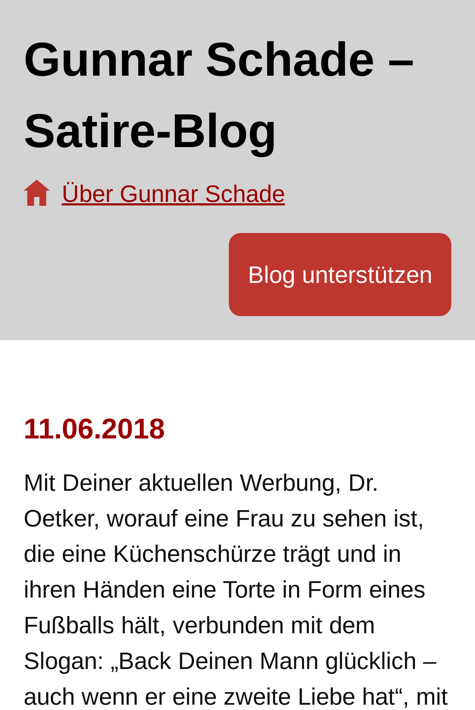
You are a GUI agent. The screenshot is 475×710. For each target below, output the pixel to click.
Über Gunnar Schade (173, 193)
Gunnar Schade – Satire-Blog (219, 95)
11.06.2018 (94, 428)
